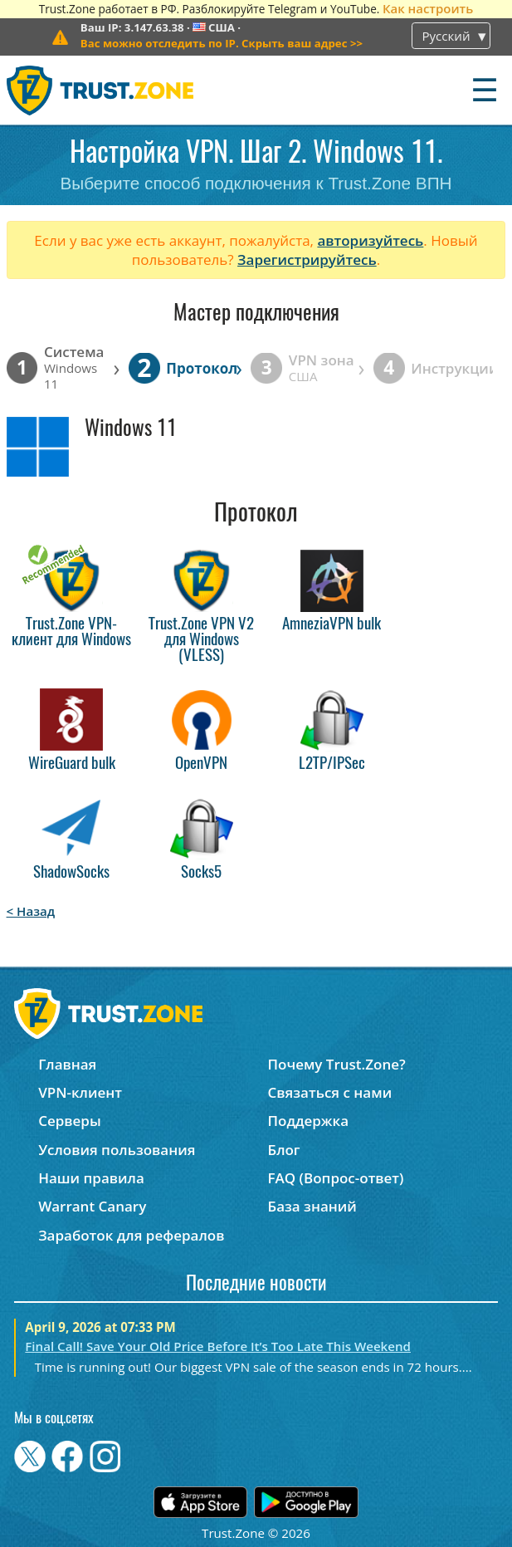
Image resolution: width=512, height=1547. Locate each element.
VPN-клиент (80, 1092)
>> (221, 43)
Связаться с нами (330, 1092)
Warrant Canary (92, 1206)
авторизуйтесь (370, 240)
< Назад (31, 911)
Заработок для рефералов (131, 1235)
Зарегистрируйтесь (307, 259)
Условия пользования (116, 1149)
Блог (284, 1149)
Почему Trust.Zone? (337, 1064)
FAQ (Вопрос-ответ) (336, 1177)
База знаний (312, 1206)
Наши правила (91, 1177)
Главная (67, 1064)
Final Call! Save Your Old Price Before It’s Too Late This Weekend (218, 1346)
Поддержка (308, 1120)
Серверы (69, 1120)
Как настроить (428, 8)
